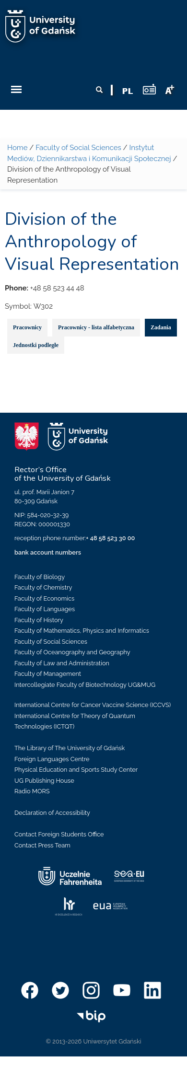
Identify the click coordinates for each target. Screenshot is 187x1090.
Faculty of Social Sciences (78, 147)
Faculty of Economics (44, 598)
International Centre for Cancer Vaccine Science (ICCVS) (92, 704)
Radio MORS (32, 791)
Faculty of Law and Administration (61, 663)
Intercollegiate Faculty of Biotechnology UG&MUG (84, 684)
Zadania (161, 327)
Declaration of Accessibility (52, 812)
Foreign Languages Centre (51, 759)
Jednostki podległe (35, 345)
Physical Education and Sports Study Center (76, 769)
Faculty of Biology (39, 576)
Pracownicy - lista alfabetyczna (96, 327)
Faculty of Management (47, 673)
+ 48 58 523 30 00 (110, 538)
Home (17, 147)
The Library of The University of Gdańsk (69, 748)
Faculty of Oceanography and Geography (72, 652)
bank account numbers (47, 552)
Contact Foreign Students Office (59, 834)
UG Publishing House (44, 780)
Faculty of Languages (44, 609)
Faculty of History (38, 620)
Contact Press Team (42, 845)
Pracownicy (27, 327)
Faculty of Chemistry (43, 587)
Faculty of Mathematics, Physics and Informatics (81, 630)
